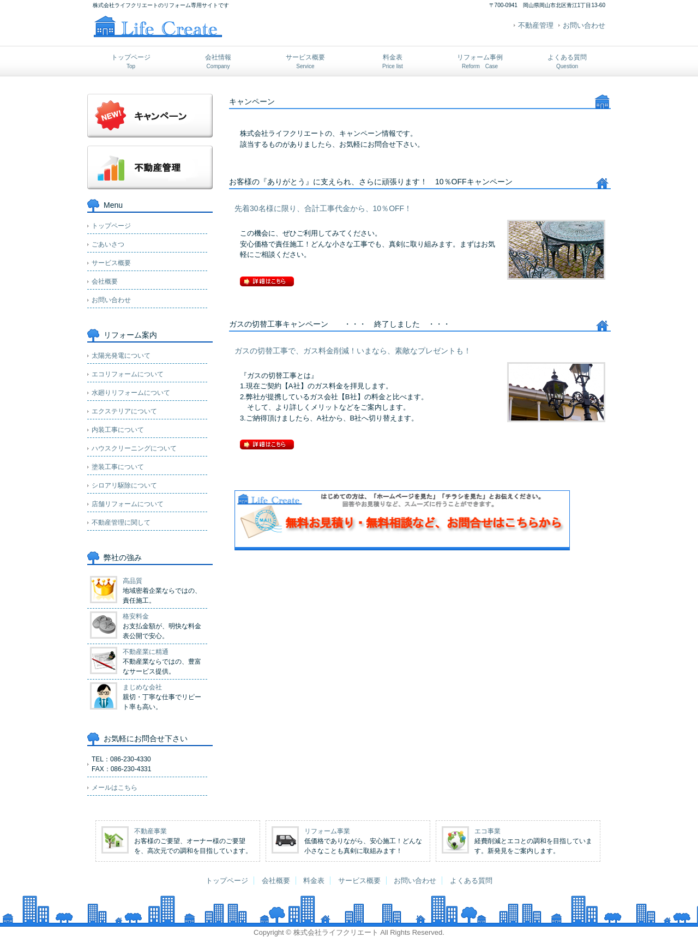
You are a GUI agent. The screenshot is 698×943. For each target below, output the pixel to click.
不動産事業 (150, 831)
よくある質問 (567, 61)
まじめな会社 (142, 687)
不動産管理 (535, 25)
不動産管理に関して (121, 522)
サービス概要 (305, 61)
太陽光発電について (121, 355)
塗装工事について (118, 467)
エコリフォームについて (128, 374)
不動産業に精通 (146, 652)
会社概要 (105, 281)
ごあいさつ (108, 244)
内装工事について (118, 430)
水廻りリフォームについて (131, 393)
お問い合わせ (584, 25)
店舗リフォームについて (128, 504)
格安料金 (136, 616)
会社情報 (218, 61)
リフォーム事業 (327, 831)
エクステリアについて (124, 411)
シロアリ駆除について (124, 485)
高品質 (132, 581)
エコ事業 (487, 831)
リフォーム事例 (480, 61)
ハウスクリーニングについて (134, 448)
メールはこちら (114, 787)
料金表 (392, 61)
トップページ (131, 61)
